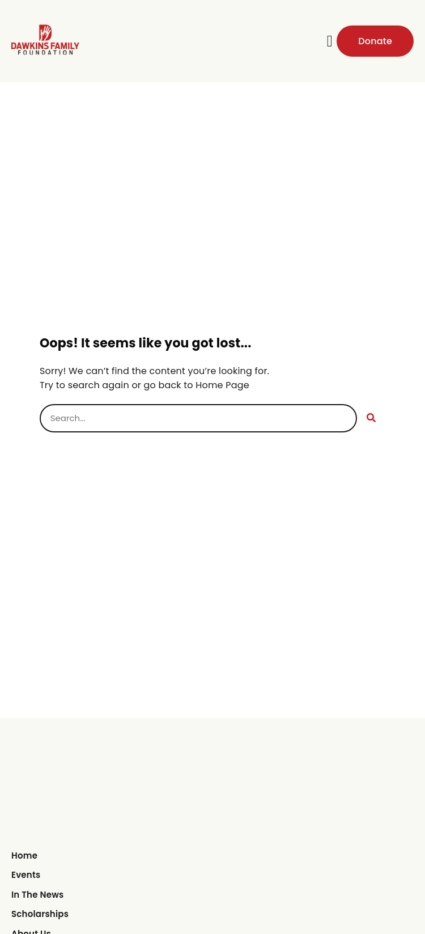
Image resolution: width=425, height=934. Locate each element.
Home (24, 855)
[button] (330, 41)
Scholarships (40, 914)
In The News (37, 895)
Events (25, 875)
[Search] (371, 418)
